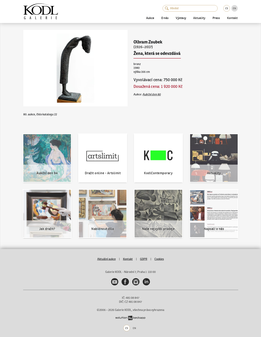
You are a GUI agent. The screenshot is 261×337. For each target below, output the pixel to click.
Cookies (159, 259)
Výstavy (181, 18)
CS (226, 8)
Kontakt (232, 18)
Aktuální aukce (106, 259)
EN (234, 8)
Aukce (150, 18)
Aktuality (199, 18)
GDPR (143, 259)
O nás (165, 18)
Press (216, 18)
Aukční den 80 (152, 94)
